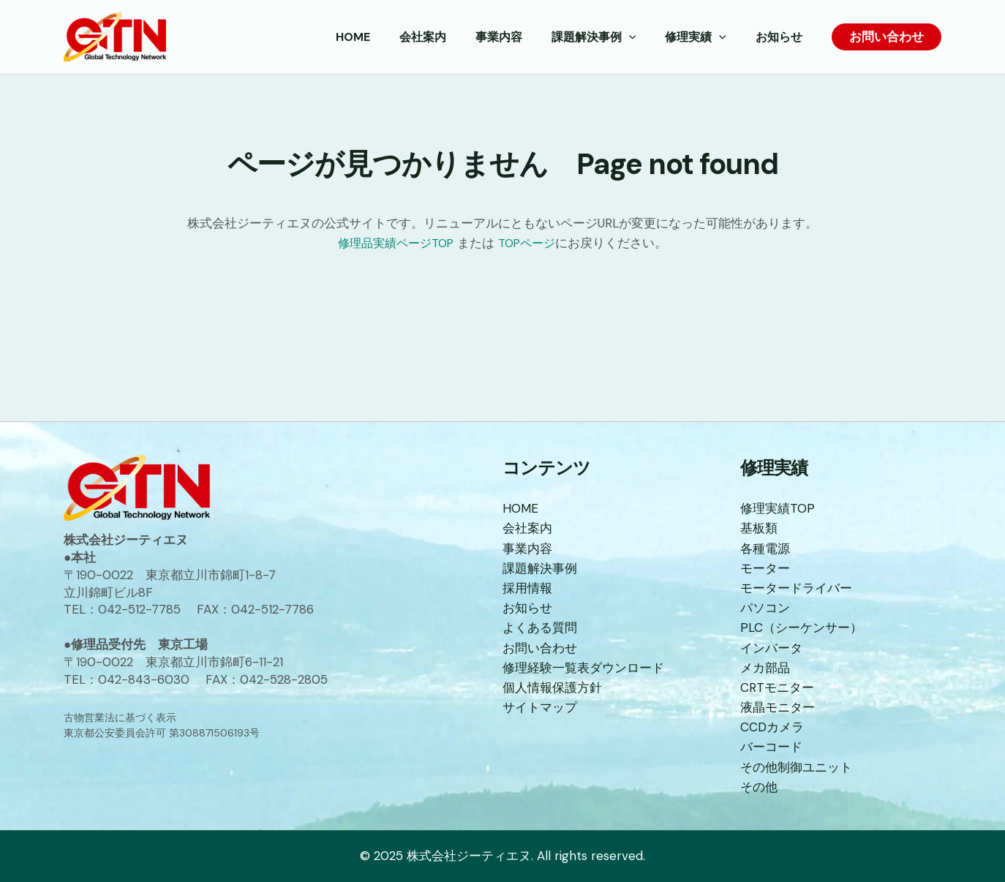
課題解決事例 (539, 568)
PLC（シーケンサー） (801, 627)
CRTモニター (777, 687)
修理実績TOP (777, 508)
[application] (643, 37)
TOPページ (531, 243)
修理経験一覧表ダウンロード (583, 668)
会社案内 (527, 528)
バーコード (771, 747)
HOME (520, 508)
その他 (759, 787)
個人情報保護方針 (552, 687)
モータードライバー (796, 588)
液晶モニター (777, 707)
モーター (765, 568)
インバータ (771, 648)
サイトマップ (539, 707)
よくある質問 (539, 627)
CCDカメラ (772, 727)
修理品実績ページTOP (393, 243)
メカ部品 (765, 668)
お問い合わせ (539, 648)
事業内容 (527, 548)
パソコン (765, 608)
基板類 (759, 528)
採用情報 (527, 588)
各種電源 (765, 548)
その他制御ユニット (796, 767)
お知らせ (527, 608)
